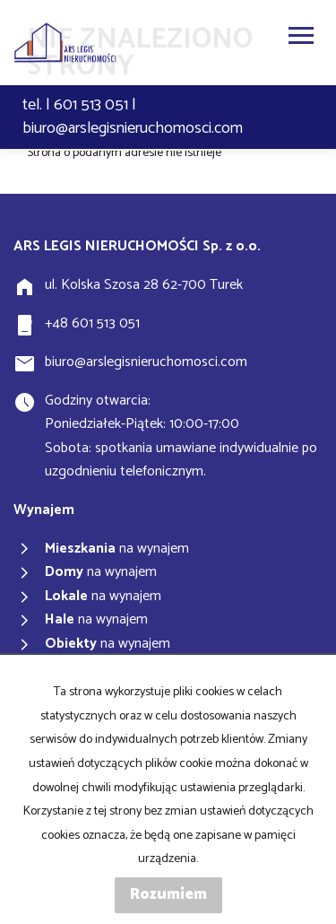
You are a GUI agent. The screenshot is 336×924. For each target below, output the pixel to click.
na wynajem (117, 549)
